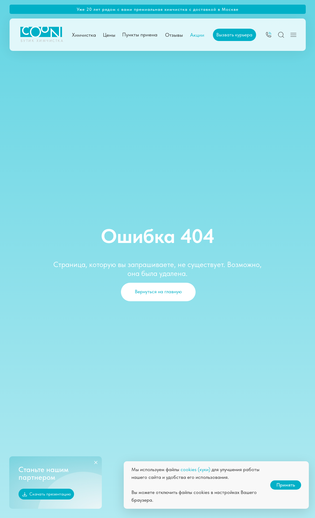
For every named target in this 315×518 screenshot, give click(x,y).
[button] (234, 35)
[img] (268, 34)
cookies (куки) (195, 469)
